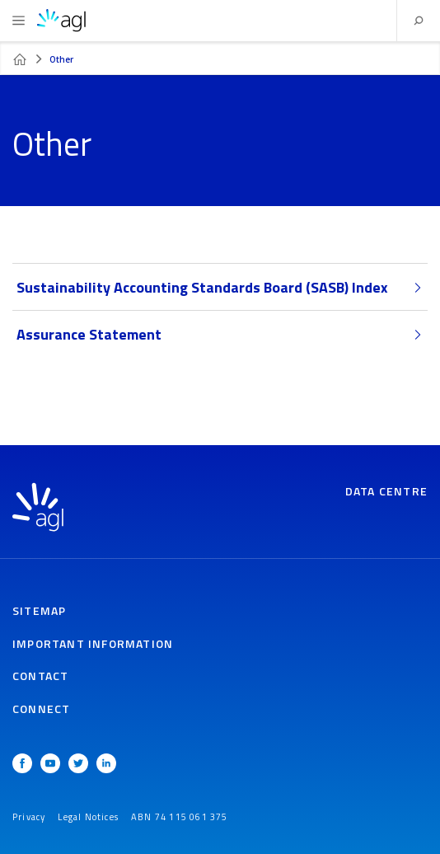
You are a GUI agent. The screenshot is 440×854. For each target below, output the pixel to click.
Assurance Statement (220, 334)
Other (61, 59)
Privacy (28, 817)
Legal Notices (88, 817)
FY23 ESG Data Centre (19, 59)
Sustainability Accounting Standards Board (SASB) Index (220, 287)
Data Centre (386, 491)
